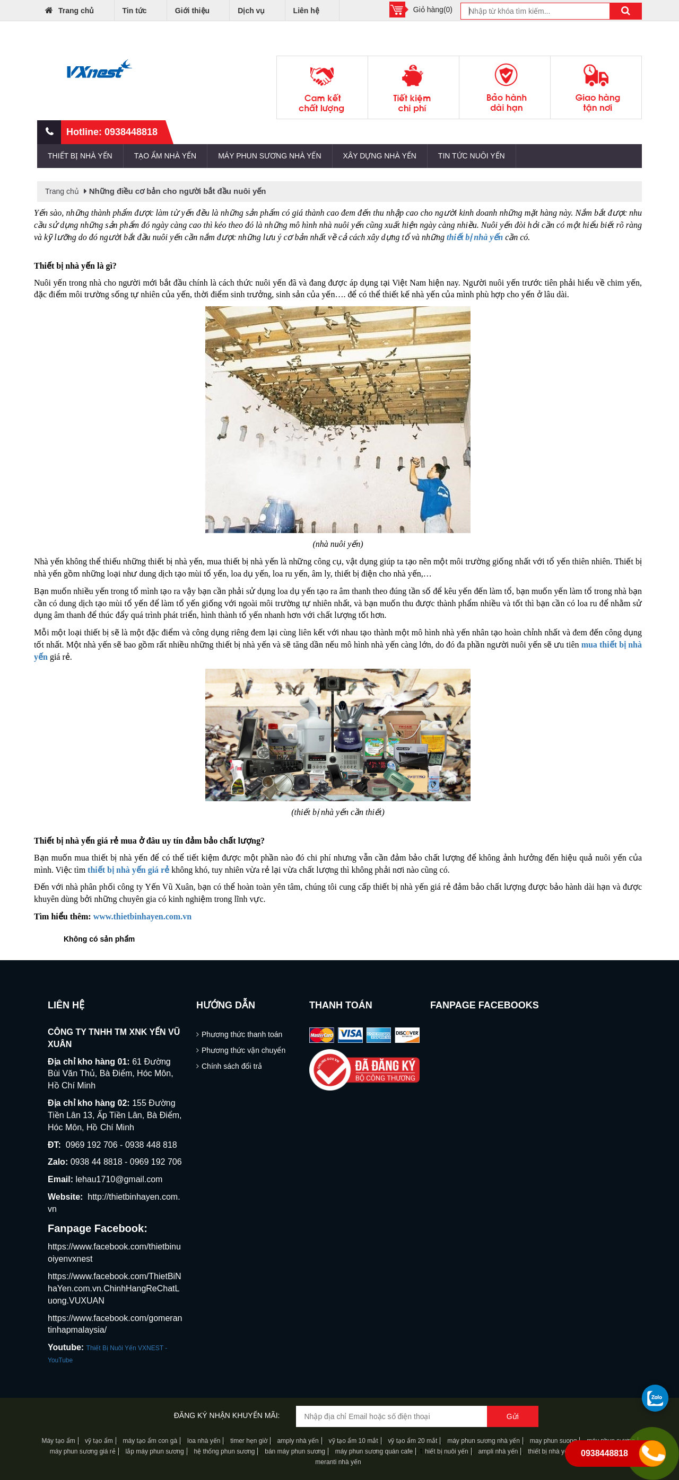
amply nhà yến (297, 1440)
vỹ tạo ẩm (98, 1440)
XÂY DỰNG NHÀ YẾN (379, 156)
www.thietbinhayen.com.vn (142, 916)
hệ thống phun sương (224, 1451)
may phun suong (553, 1440)
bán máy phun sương (295, 1451)
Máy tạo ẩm (58, 1440)
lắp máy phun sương (155, 1451)
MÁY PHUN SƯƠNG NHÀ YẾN (269, 156)
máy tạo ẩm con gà (150, 1440)
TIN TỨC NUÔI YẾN (471, 156)
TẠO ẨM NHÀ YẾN (165, 156)
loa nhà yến (203, 1440)
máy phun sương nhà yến (483, 1440)
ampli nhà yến (498, 1451)
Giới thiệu (192, 10)
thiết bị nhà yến (549, 1451)
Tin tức (135, 10)
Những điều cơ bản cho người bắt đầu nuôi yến (177, 191)
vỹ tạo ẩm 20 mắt (412, 1440)
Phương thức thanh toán (242, 1034)
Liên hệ (306, 10)
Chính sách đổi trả (232, 1066)
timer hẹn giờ (248, 1440)
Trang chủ (69, 10)
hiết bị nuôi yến (446, 1451)
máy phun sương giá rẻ (83, 1451)
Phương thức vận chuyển (243, 1050)
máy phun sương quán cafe (374, 1451)
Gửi (513, 1416)
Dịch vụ (251, 10)
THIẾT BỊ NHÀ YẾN (80, 156)
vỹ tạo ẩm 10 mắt (353, 1440)
